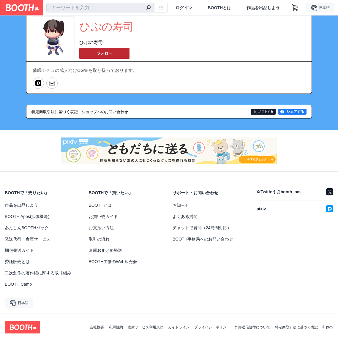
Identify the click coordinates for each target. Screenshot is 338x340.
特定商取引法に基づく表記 (296, 326)
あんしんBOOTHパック (27, 227)
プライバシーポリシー (212, 326)
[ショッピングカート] (295, 7)
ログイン (184, 8)
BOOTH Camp (18, 283)
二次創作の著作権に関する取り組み (38, 272)
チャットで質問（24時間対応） (202, 227)
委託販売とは (17, 261)
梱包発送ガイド (19, 249)
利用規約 (116, 326)
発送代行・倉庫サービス (27, 238)
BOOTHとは (219, 8)
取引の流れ (99, 238)
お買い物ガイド (103, 216)
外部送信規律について (252, 326)
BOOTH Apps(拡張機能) (27, 216)
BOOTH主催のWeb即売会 (113, 261)
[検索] (148, 8)
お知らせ (181, 204)
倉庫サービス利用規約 (145, 326)
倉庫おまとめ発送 (105, 249)
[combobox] (100, 7)
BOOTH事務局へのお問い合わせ (203, 238)
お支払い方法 (101, 227)
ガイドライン (178, 326)
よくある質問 (185, 216)
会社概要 (97, 326)
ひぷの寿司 (91, 42)
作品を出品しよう (263, 8)
